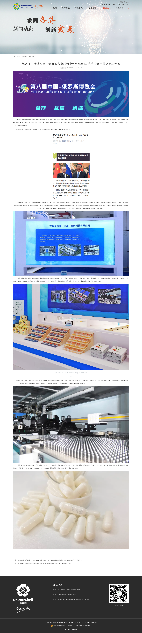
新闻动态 (107, 8)
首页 (55, 8)
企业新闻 (31, 56)
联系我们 (120, 8)
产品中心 (79, 8)
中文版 (121, 2)
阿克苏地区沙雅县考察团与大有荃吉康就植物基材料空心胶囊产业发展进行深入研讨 (45, 563)
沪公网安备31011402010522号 (62, 625)
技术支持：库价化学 (71, 629)
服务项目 (93, 8)
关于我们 (66, 8)
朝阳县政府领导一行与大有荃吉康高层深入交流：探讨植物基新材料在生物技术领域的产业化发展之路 (51, 560)
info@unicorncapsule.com (67, 594)
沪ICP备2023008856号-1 (83, 625)
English (126, 2)
